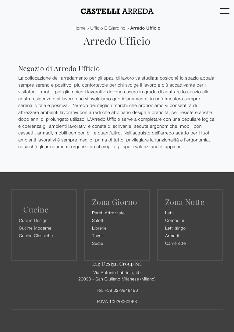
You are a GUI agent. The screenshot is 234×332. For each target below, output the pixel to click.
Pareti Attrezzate (108, 212)
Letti (169, 212)
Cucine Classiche (36, 235)
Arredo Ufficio (145, 28)
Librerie (99, 227)
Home (80, 28)
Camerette (175, 243)
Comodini (174, 220)
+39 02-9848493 (121, 290)
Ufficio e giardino (108, 28)
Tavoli (98, 235)
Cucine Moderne (35, 227)
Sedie (97, 243)
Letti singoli (176, 227)
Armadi (172, 235)
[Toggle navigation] (224, 11)
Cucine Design (33, 220)
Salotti (98, 220)
